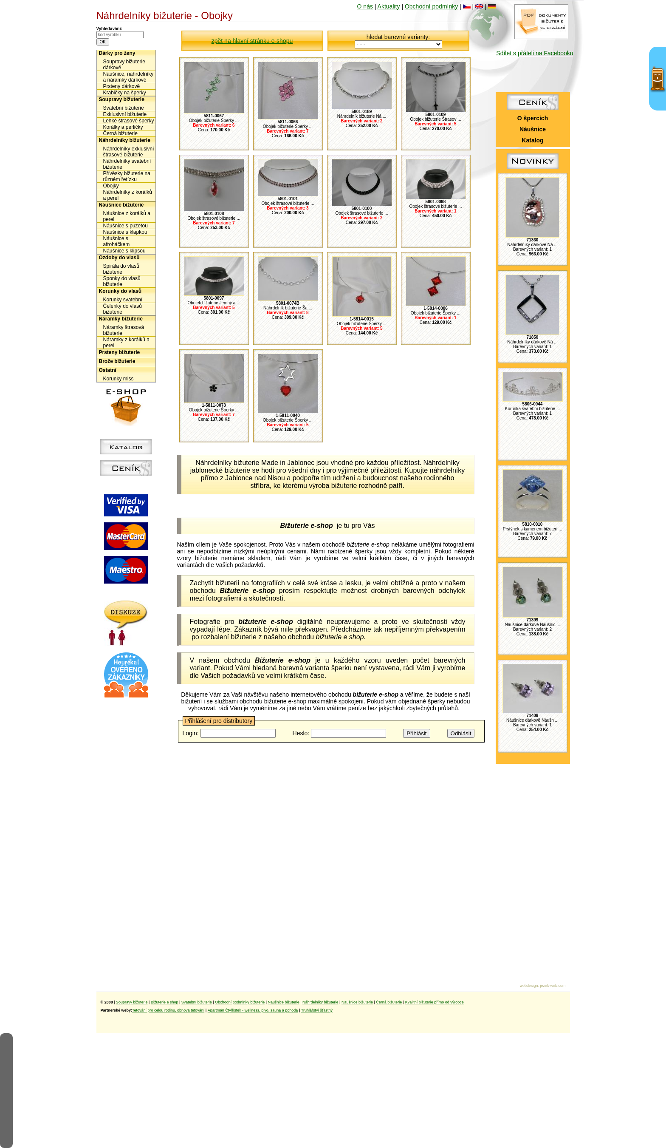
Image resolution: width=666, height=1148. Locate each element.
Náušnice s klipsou (124, 251)
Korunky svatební (123, 300)
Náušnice (532, 129)
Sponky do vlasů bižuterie (122, 281)
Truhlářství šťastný (317, 1010)
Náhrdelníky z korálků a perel (127, 195)
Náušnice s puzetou (125, 226)
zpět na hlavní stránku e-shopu (252, 40)
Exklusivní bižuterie (125, 114)
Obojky (111, 186)
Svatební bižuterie (123, 108)
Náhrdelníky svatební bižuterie (127, 164)
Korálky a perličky (123, 127)
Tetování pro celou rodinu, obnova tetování (168, 1010)
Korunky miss (118, 379)
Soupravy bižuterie (121, 99)
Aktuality (389, 6)
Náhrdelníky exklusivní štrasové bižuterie (128, 152)
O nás (365, 6)
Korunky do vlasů (120, 291)
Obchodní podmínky (431, 6)
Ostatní (107, 370)
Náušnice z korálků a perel (126, 216)
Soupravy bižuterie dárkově (124, 65)
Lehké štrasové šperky (128, 121)
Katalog (532, 140)
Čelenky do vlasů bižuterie (122, 309)
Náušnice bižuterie (121, 205)
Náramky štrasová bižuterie (123, 330)
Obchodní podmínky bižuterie (240, 1002)
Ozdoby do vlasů (119, 258)
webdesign (528, 986)
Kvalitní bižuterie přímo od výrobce (434, 1002)
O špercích (532, 118)
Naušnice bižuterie (283, 1002)
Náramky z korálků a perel (126, 343)
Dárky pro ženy (117, 53)
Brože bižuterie (117, 361)
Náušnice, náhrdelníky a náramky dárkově (128, 77)
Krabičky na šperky (124, 93)
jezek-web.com (552, 986)
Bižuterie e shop (164, 1002)
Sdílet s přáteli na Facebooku (534, 53)
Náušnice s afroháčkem (116, 241)
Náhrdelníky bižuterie (124, 140)
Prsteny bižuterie (119, 352)
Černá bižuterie (120, 133)
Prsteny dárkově (121, 86)
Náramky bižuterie (121, 319)
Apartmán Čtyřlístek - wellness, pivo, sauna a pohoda (253, 1010)
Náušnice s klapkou (125, 232)
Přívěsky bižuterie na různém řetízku (126, 176)
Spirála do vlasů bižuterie (121, 269)
